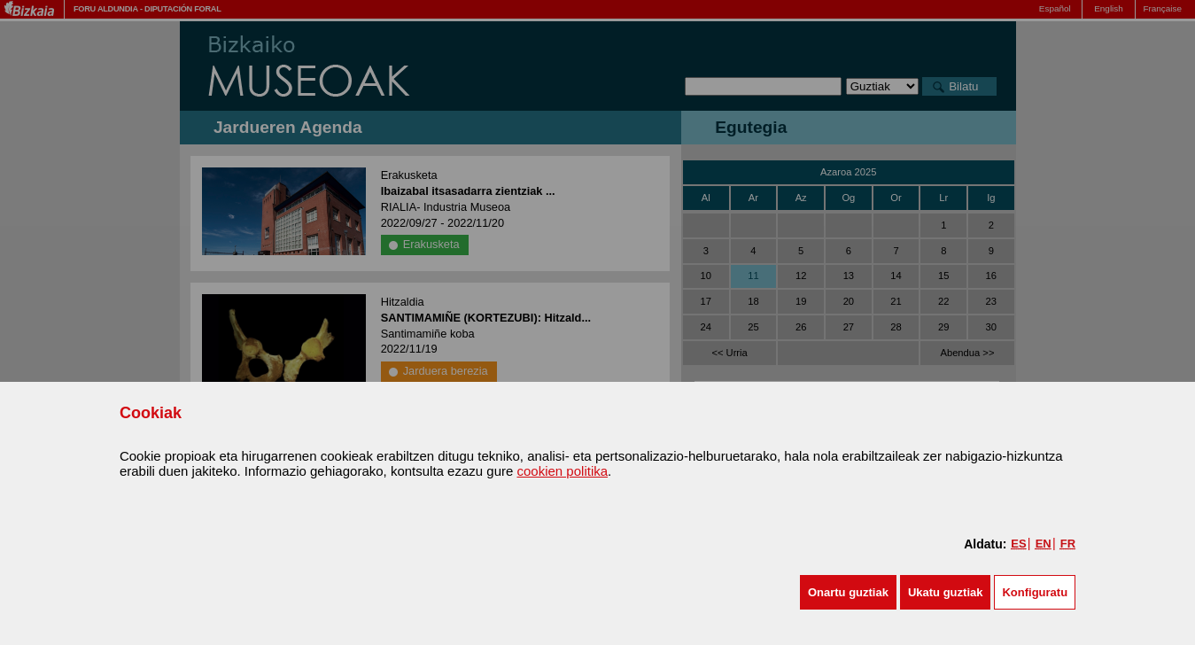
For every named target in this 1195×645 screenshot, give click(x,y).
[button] (848, 592)
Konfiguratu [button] (1034, 592)
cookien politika (563, 470)
